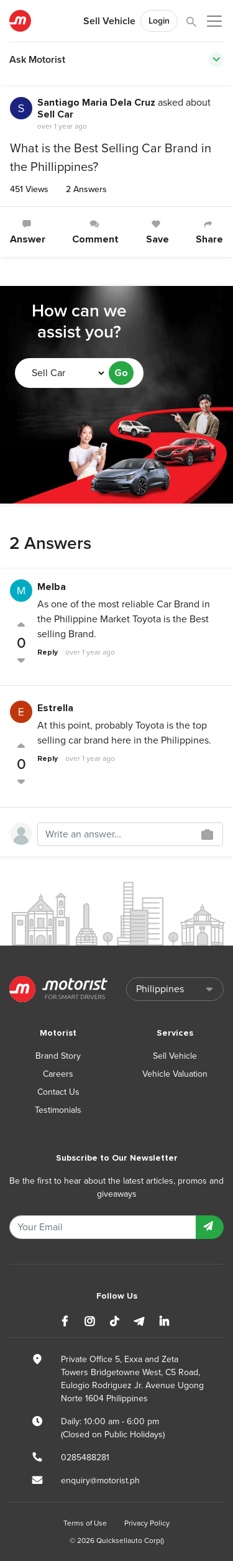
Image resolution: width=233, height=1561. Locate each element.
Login (159, 21)
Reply (47, 652)
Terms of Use (85, 1523)
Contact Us (58, 1092)
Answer (27, 232)
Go (121, 373)
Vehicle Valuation (175, 1074)
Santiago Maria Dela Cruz (96, 102)
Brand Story (58, 1056)
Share (209, 232)
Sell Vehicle (109, 21)
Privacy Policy (147, 1523)
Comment (95, 232)
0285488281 (85, 1457)
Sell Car (55, 114)
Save (157, 232)
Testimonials (58, 1110)
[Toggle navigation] (216, 59)
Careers (58, 1074)
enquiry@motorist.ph (100, 1480)
